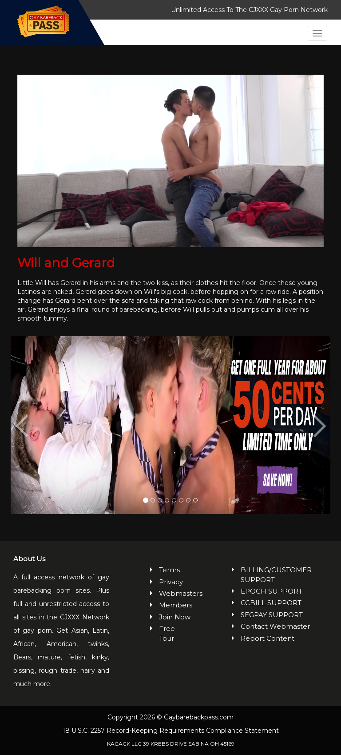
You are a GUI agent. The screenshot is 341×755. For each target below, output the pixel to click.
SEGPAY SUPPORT (272, 614)
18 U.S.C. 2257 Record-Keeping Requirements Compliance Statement (171, 731)
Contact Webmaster (275, 626)
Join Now (174, 617)
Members (175, 605)
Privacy (171, 582)
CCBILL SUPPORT (271, 602)
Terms (169, 570)
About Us (29, 558)
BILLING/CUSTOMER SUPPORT (276, 574)
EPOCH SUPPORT (271, 591)
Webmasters (175, 593)
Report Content (267, 638)
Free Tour (167, 633)
